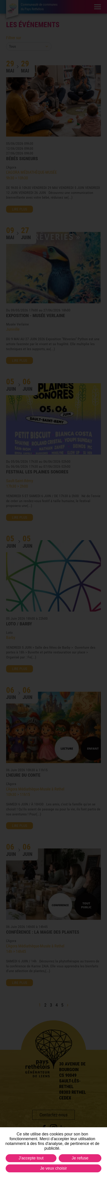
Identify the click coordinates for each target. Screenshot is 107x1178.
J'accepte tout (31, 1158)
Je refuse (80, 1158)
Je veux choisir (53, 1168)
